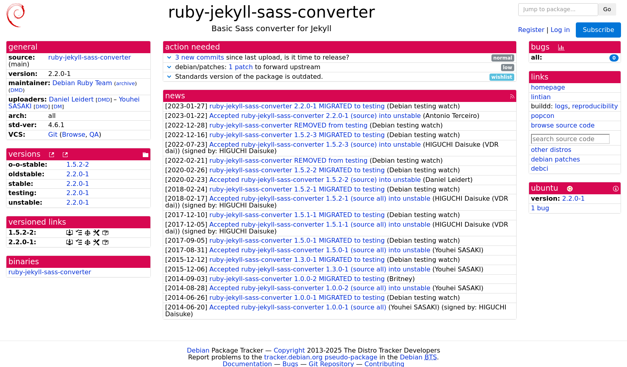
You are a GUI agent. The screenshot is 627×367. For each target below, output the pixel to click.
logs (561, 106)
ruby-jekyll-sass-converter (89, 57)
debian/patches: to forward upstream (339, 67)
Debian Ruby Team (82, 83)
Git (53, 134)
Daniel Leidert (71, 99)
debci (539, 168)
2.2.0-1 (77, 174)
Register (531, 29)
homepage (548, 87)
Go (607, 9)
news (175, 95)
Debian (198, 350)
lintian (541, 97)
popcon (543, 116)
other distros (551, 150)
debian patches (555, 159)
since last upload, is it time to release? (339, 57)
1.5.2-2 (77, 164)
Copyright (289, 350)
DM (58, 107)
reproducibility (595, 106)
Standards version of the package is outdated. (339, 77)
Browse (73, 134)
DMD (16, 90)
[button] (169, 57)
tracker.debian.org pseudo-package (320, 357)
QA (94, 134)
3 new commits (199, 57)
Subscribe (598, 30)
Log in (560, 29)
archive (125, 83)
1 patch (241, 67)
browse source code (563, 125)
